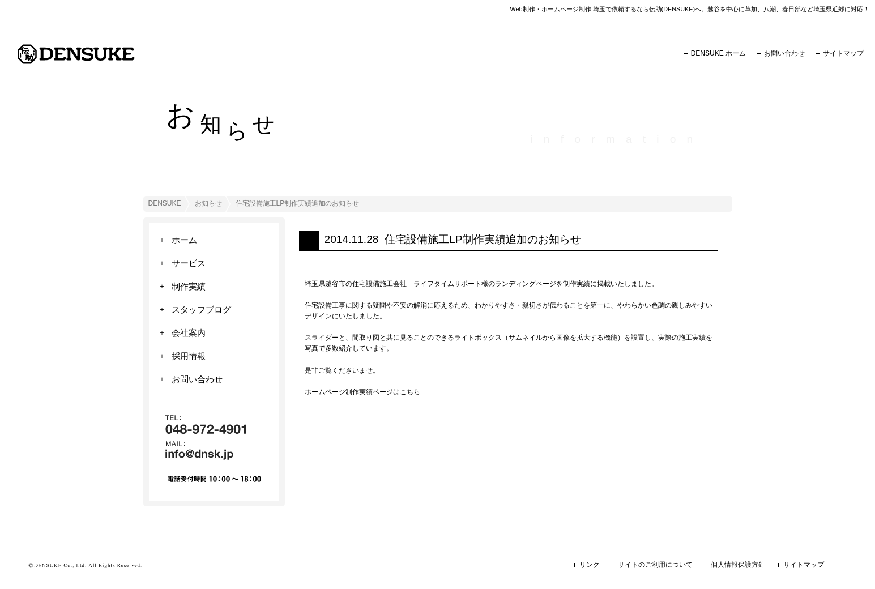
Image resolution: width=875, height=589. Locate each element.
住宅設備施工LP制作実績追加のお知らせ (483, 239)
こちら (410, 392)
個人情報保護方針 (738, 565)
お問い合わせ (784, 53)
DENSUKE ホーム (718, 53)
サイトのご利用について (655, 565)
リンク (589, 565)
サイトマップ (843, 53)
